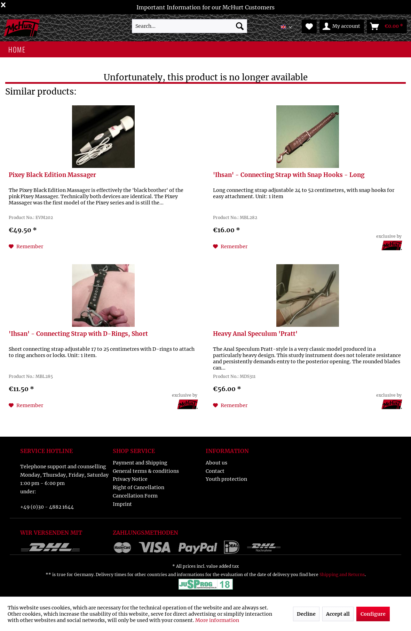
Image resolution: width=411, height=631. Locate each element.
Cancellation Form (135, 496)
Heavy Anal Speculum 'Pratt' (255, 334)
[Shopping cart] (387, 26)
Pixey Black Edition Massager (52, 175)
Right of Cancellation (138, 487)
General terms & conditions (146, 471)
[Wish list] (309, 26)
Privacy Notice (130, 479)
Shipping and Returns (342, 574)
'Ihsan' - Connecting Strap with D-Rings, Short (78, 334)
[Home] (16, 49)
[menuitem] (189, 26)
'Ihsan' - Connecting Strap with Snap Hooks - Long (288, 175)
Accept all (338, 614)
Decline (306, 614)
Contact (215, 471)
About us (216, 463)
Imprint (122, 504)
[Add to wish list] (26, 246)
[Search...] (189, 26)
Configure (373, 614)
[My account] (341, 26)
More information (217, 620)
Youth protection (226, 479)
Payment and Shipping (140, 463)
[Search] (239, 26)
